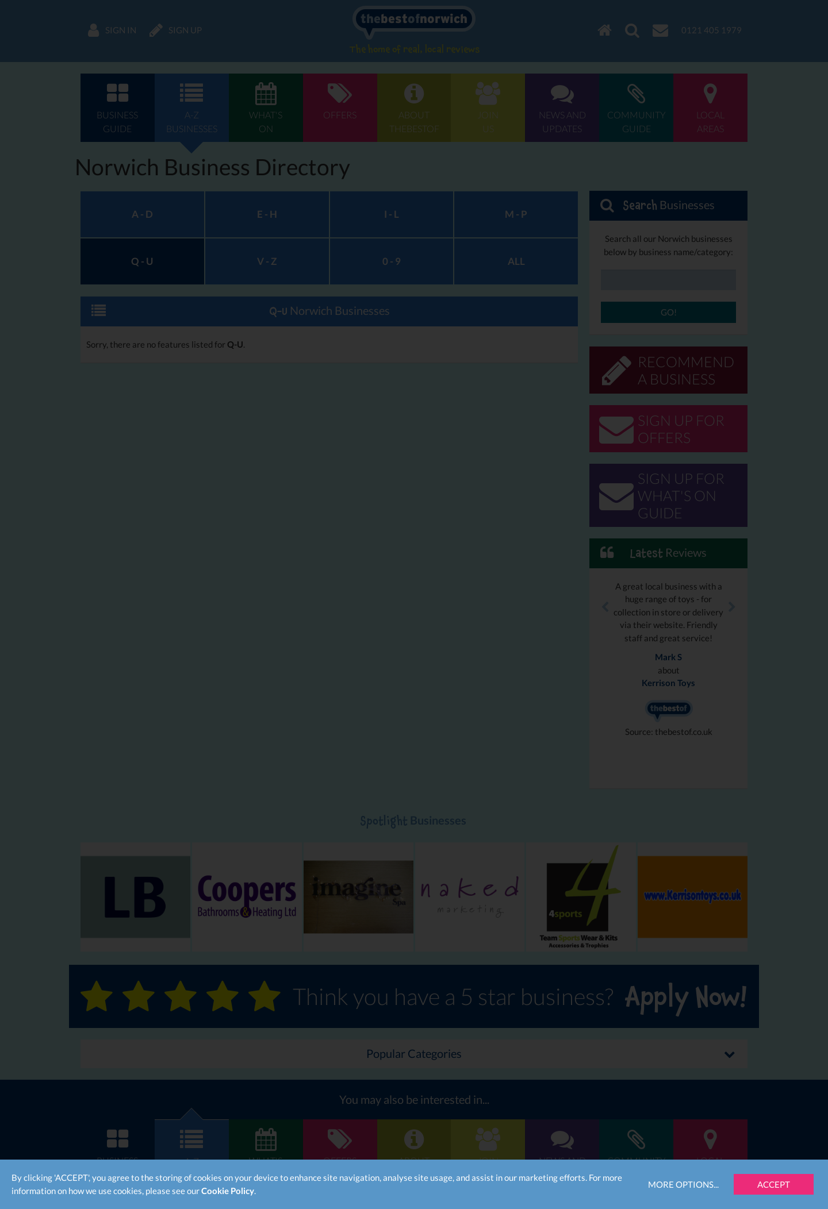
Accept (773, 1184)
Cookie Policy (227, 1190)
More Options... (683, 1184)
